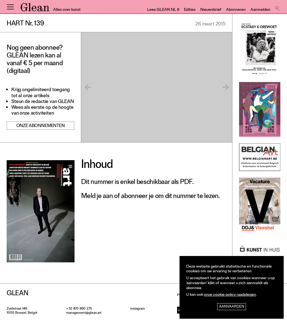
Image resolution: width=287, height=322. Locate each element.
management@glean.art (83, 313)
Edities (190, 10)
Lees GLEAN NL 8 (163, 10)
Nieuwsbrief (210, 10)
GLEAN (34, 9)
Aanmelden (260, 10)
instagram (137, 309)
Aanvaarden (231, 307)
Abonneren (236, 10)
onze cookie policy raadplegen (230, 295)
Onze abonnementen (40, 126)
